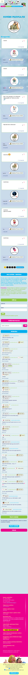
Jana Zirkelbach (6, 606)
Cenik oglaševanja (10, 630)
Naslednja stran (20, 267)
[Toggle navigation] (2, 1)
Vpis (3, 313)
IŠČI (26, 325)
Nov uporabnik (4, 315)
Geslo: (2, 307)
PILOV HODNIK (14, 526)
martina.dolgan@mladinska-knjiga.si (14, 628)
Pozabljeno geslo (13, 315)
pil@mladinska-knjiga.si (11, 602)
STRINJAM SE (14, 673)
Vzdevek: (3, 303)
